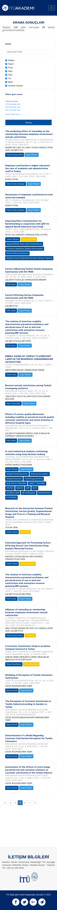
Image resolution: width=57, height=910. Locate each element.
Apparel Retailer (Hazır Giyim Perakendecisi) (24, 244)
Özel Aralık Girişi (12, 114)
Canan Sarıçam (13, 239)
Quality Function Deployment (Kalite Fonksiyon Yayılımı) (29, 258)
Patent (11, 64)
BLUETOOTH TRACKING (16, 483)
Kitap (10, 71)
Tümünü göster (11, 101)
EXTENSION (11, 497)
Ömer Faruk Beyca (14, 664)
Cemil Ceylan (12, 532)
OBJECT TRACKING (37, 483)
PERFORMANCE (44, 493)
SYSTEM (10, 488)
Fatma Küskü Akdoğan (16, 184)
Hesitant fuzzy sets (14, 478)
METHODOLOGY (28, 493)
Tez (9, 78)
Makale (11, 60)
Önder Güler (11, 374)
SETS (35, 488)
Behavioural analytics (39, 474)
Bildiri (10, 82)
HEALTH (20, 488)
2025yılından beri (13, 107)
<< (5, 803)
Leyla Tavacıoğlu (13, 403)
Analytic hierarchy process (17, 474)
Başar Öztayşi (12, 469)
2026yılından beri (13, 104)
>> (35, 803)
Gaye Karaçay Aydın (15, 154)
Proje (10, 67)
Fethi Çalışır (11, 284)
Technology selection (33, 478)
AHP (27, 488)
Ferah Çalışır (11, 598)
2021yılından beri (13, 110)
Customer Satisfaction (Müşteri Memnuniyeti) (25, 248)
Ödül (10, 74)
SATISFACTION (13, 493)
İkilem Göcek (12, 690)
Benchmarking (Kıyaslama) (17, 253)
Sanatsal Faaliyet (15, 85)
